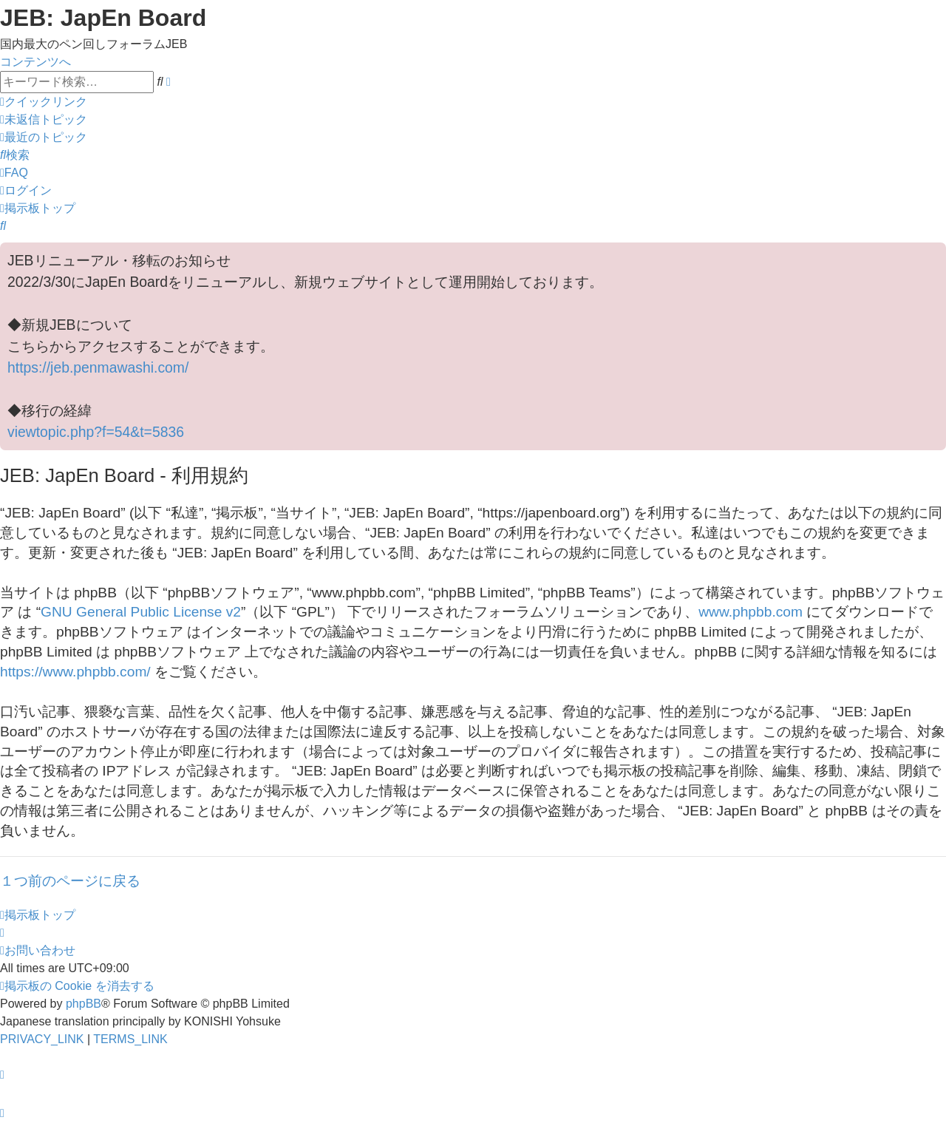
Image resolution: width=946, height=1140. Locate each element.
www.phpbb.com (750, 612)
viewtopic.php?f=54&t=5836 (95, 432)
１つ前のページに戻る (70, 881)
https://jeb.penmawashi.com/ (97, 367)
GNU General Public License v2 (141, 612)
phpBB (83, 1003)
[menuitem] (43, 119)
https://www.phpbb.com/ (75, 671)
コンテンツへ (35, 61)
